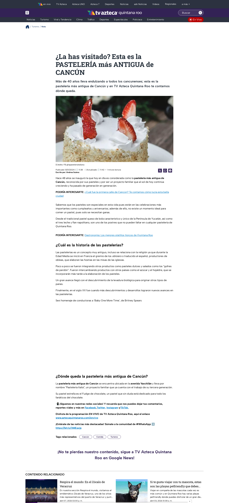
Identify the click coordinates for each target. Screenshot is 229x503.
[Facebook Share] (170, 170)
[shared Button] (165, 170)
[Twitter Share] (160, 170)
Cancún (85, 437)
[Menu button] (38, 13)
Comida (99, 437)
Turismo (114, 437)
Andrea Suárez (72, 172)
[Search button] (200, 12)
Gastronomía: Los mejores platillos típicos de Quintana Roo (119, 235)
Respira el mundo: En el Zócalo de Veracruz (82, 484)
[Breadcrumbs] (28, 27)
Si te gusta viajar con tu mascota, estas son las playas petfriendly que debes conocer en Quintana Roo (175, 484)
